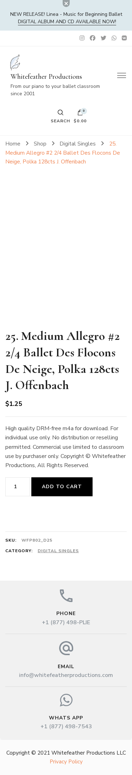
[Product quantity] (17, 486)
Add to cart (62, 486)
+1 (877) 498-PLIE (66, 622)
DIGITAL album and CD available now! (67, 21)
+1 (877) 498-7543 (66, 726)
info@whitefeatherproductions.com (66, 675)
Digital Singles (58, 551)
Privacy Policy (66, 761)
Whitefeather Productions (46, 76)
